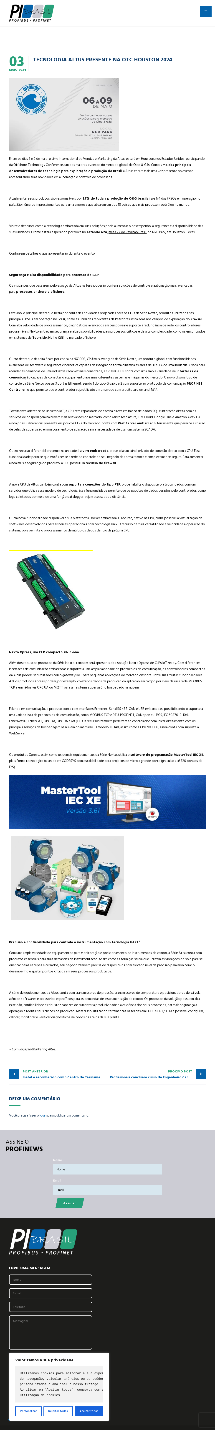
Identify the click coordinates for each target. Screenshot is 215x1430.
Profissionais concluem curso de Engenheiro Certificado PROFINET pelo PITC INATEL (158, 1074)
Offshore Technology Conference (38, 165)
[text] (59, 1384)
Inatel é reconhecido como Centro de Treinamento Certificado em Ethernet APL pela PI (65, 1074)
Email (57, 1180)
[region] (59, 1387)
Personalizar (28, 1411)
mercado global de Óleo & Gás (128, 165)
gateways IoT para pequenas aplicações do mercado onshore (107, 675)
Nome (57, 1160)
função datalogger (69, 497)
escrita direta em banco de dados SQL (130, 411)
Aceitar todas (88, 1411)
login (43, 1115)
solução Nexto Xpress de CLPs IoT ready (146, 663)
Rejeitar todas (58, 1411)
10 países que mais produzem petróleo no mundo (154, 205)
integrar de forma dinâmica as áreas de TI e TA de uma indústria (141, 365)
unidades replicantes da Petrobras (105, 319)
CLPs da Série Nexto (142, 313)
